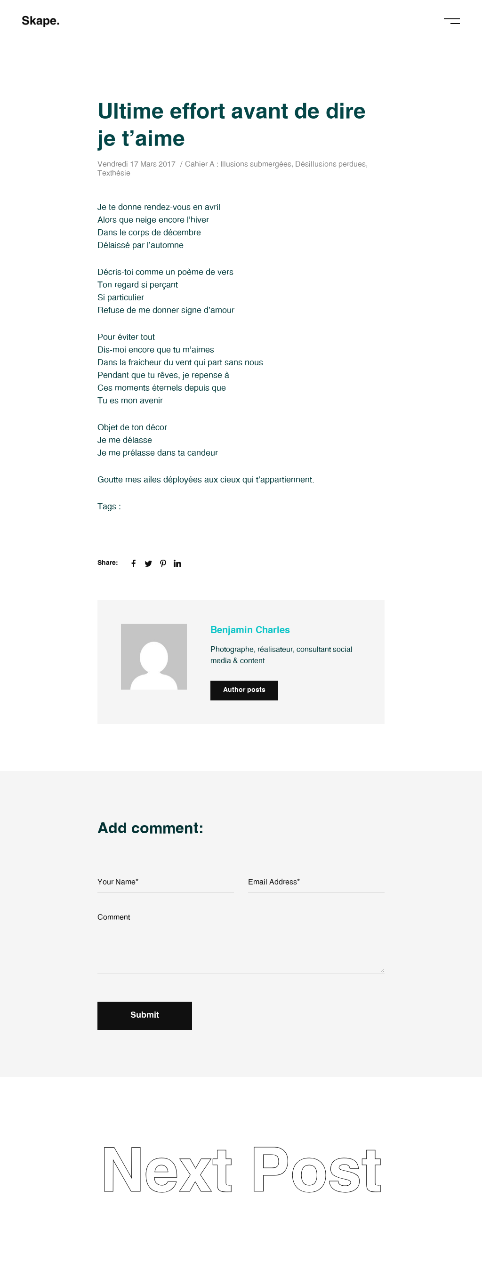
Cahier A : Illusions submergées (238, 164)
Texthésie (113, 173)
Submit (144, 1015)
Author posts (244, 690)
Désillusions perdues (330, 164)
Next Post (241, 1173)
